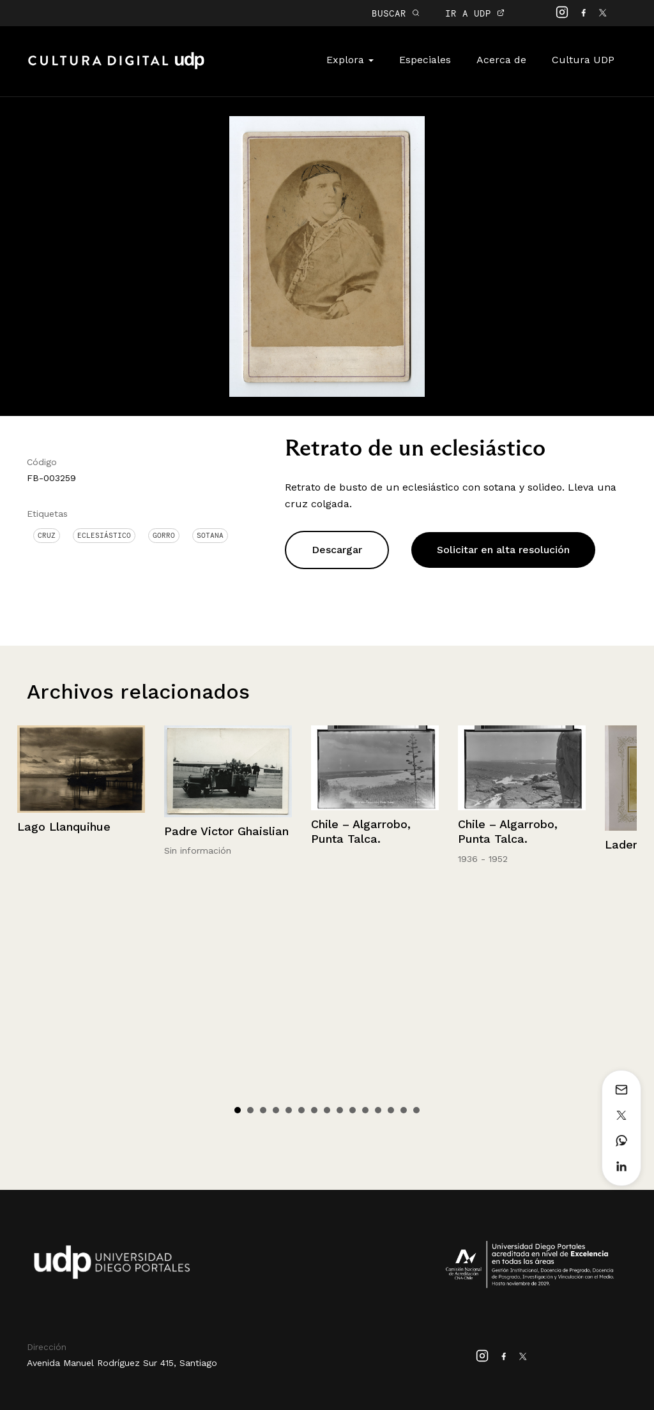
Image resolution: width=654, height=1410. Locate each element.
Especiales (425, 60)
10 (352, 1110)
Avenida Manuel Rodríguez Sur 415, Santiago (122, 1363)
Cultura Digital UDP (116, 68)
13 (391, 1110)
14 (403, 1110)
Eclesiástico (104, 535)
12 (378, 1110)
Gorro (164, 535)
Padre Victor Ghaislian (226, 831)
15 (416, 1110)
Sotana (210, 535)
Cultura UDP (583, 60)
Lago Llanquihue (63, 826)
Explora (350, 60)
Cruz (47, 535)
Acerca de (501, 60)
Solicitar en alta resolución (503, 550)
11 (365, 1110)
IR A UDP (475, 13)
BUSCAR (396, 13)
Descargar (337, 550)
